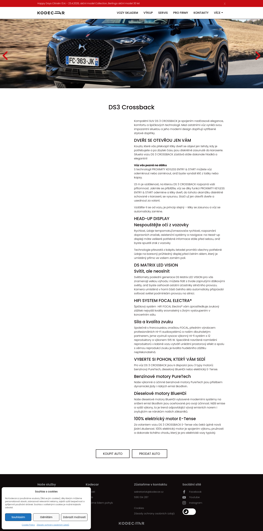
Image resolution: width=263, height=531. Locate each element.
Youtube (191, 497)
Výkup (148, 13)
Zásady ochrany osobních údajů (53, 524)
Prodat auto (149, 454)
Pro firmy (180, 13)
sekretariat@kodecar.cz (148, 491)
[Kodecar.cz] (51, 13)
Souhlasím (18, 517)
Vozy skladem (127, 13)
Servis (163, 13)
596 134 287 (141, 497)
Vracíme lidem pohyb (99, 503)
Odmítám (46, 517)
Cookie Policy (28, 524)
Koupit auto (112, 454)
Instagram (192, 503)
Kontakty (200, 13)
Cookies (139, 508)
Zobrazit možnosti (74, 517)
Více (217, 13)
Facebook (192, 492)
